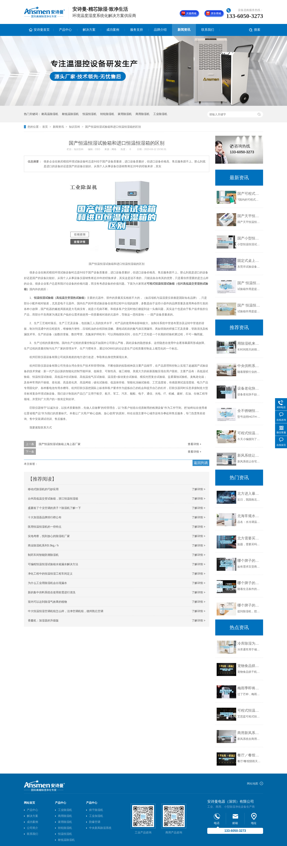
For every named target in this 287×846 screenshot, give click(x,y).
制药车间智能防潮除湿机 (43, 554)
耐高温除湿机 (49, 114)
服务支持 (136, 29)
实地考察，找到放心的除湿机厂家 (49, 536)
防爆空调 (94, 821)
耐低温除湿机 (70, 114)
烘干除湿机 (96, 809)
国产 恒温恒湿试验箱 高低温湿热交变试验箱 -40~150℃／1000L (249, 283)
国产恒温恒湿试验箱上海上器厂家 (60, 444)
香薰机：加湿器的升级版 (43, 620)
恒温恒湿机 (89, 114)
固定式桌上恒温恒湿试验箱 (249, 261)
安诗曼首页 (42, 29)
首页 (45, 126)
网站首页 (29, 802)
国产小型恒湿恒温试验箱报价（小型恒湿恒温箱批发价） (249, 238)
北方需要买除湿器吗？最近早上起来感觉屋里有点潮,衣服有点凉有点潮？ (249, 538)
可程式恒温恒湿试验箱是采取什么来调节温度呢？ (249, 710)
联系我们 (207, 29)
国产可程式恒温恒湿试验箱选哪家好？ (249, 194)
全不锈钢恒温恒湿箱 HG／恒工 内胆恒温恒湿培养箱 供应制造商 (249, 411)
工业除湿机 (160, 114)
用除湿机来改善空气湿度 (249, 343)
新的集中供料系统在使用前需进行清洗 (51, 592)
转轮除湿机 (107, 114)
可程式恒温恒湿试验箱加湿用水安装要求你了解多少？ (249, 433)
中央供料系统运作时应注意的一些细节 (249, 366)
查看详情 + (194, 444)
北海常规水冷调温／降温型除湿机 (249, 516)
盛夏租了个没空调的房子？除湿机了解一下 (54, 508)
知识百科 (74, 126)
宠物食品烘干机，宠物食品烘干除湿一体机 (249, 666)
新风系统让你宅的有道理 (249, 455)
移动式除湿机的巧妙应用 (43, 489)
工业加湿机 (96, 815)
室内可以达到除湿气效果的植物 (47, 601)
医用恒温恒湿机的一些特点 (44, 526)
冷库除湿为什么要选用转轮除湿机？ (249, 643)
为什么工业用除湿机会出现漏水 (47, 583)
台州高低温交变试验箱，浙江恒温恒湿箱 (53, 498)
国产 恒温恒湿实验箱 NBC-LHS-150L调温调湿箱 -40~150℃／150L (249, 305)
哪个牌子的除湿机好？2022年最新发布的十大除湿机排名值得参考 (249, 561)
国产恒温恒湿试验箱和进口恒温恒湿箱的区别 (113, 126)
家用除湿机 (125, 114)
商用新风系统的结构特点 (249, 733)
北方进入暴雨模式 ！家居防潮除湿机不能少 (249, 494)
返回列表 (201, 463)
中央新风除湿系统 (100, 827)
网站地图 (252, 783)
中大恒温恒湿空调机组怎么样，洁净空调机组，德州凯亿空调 (65, 611)
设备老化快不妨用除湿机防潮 (249, 388)
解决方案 (89, 29)
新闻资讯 (184, 29)
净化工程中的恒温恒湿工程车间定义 (50, 573)
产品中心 (65, 29)
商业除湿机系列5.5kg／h (43, 545)
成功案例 (112, 29)
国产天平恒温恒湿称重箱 (249, 216)
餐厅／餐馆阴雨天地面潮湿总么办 (249, 755)
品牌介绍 (160, 29)
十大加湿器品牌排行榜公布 (44, 517)
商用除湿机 (142, 114)
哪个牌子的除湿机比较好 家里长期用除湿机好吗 (249, 583)
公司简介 (32, 827)
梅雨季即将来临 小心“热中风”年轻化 (249, 688)
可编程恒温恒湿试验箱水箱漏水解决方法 (53, 564)
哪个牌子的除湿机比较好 (249, 605)
